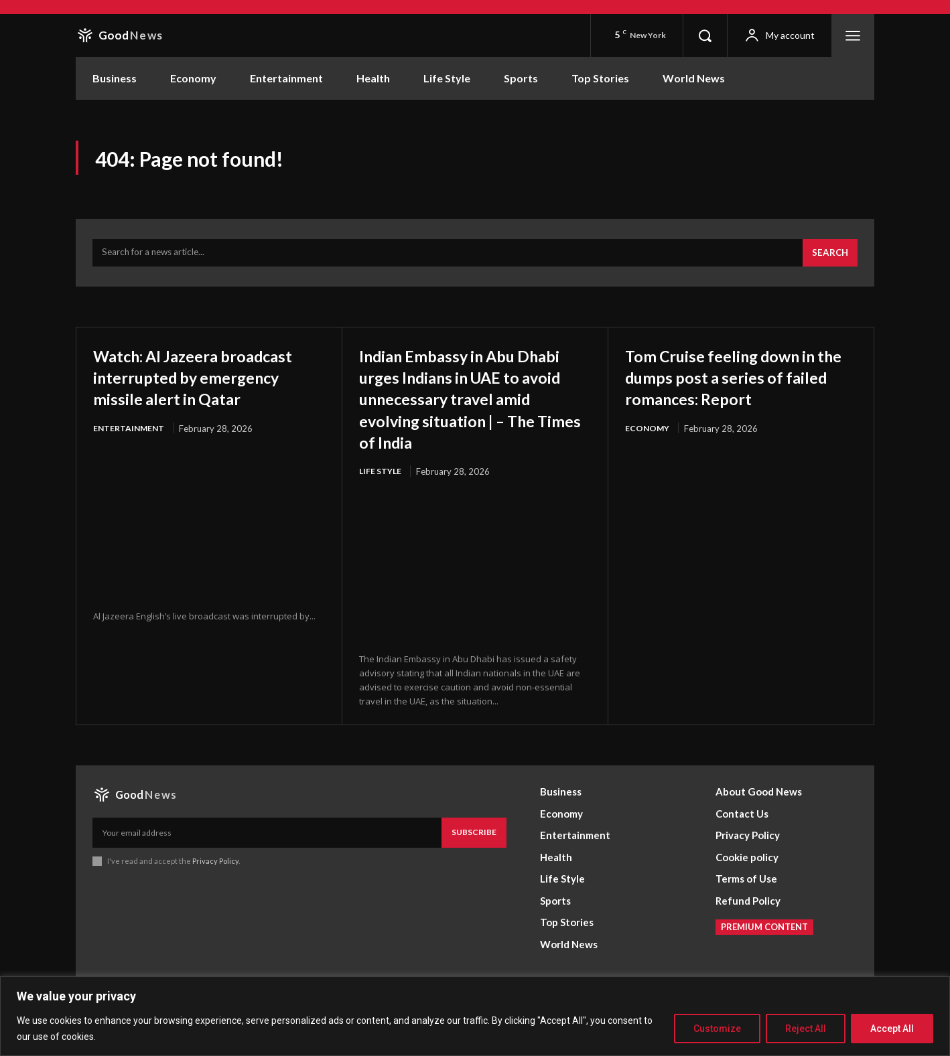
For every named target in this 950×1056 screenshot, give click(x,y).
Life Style (381, 499)
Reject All (805, 1028)
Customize (717, 1028)
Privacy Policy (215, 889)
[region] (475, 1016)
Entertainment (130, 456)
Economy (648, 435)
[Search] (829, 260)
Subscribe (474, 861)
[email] (267, 862)
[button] (704, 35)
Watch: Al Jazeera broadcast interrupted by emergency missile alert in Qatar (204, 394)
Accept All (892, 1028)
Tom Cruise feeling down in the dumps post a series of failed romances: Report (739, 383)
